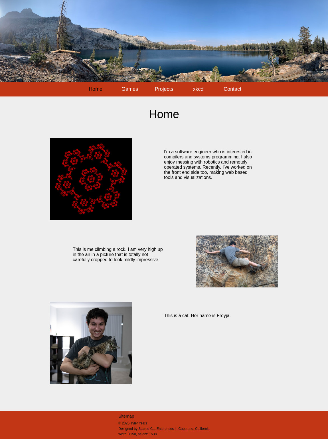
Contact (232, 89)
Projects (164, 89)
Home (95, 89)
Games (130, 89)
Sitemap (126, 416)
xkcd (198, 89)
